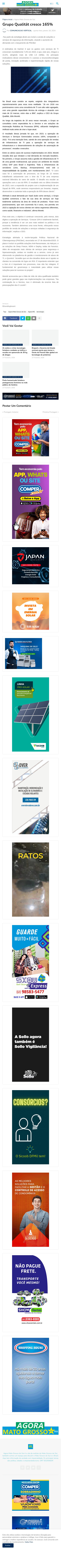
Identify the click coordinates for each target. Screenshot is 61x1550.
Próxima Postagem (50, 412)
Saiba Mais (28, 1542)
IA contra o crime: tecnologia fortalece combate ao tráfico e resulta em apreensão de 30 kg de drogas (14, 351)
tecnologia (40, 312)
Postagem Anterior (11, 412)
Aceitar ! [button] (8, 1545)
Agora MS (31, 312)
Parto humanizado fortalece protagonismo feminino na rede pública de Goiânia (14, 382)
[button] (3, 4)
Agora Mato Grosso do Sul (24, 20)
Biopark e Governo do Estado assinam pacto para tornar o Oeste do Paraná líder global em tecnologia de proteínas (45, 351)
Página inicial (7, 20)
